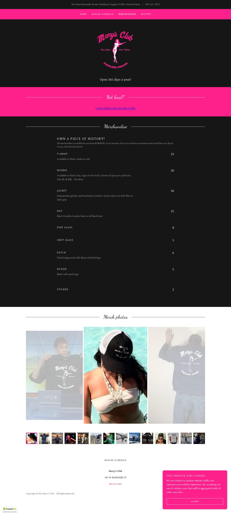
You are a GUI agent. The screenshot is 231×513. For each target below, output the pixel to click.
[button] (9, 510)
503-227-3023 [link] (152, 4)
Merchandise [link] (127, 14)
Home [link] (83, 14)
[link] (115, 50)
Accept (183, 501)
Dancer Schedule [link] (102, 14)
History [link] (146, 14)
